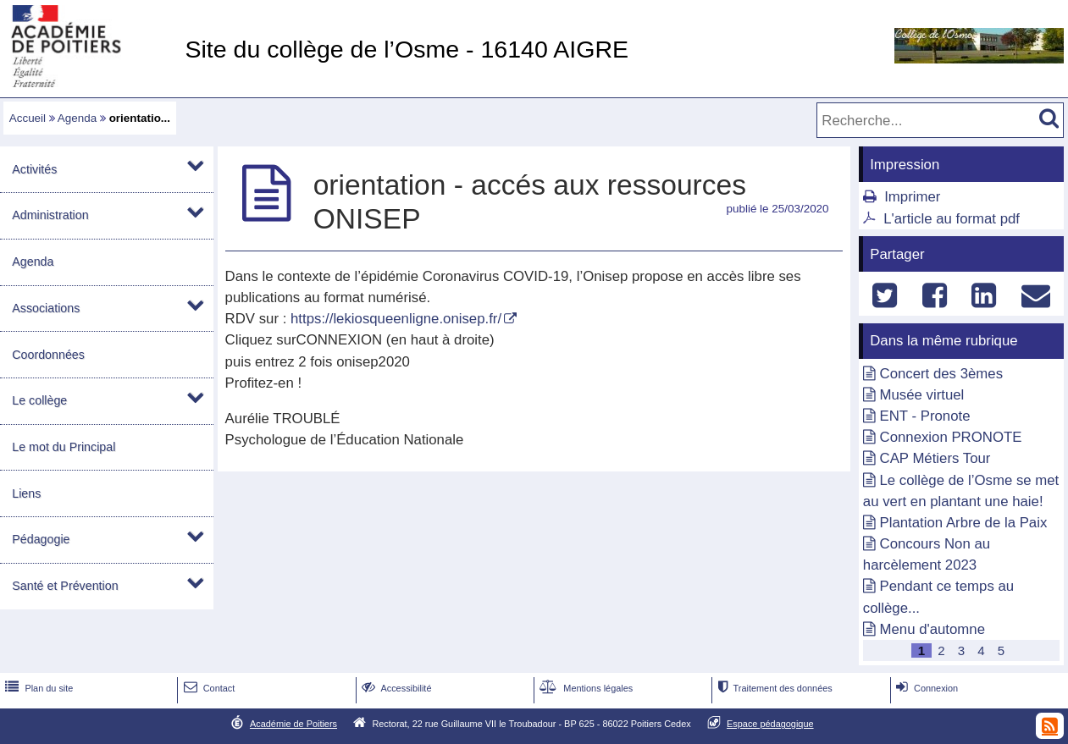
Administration (50, 215)
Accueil (27, 118)
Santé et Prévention (65, 585)
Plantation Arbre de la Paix (964, 523)
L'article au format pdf (951, 219)
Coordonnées (48, 354)
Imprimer (912, 197)
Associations (46, 308)
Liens (26, 493)
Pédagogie (40, 539)
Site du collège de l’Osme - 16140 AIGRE (406, 49)
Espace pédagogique (770, 724)
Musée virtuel (922, 395)
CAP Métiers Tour (935, 458)
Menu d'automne (932, 629)
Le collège (39, 400)
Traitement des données (773, 688)
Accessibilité (395, 688)
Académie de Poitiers (293, 724)
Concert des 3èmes (942, 374)
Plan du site (37, 688)
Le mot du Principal (63, 447)
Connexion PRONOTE (951, 437)
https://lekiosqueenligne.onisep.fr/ (396, 319)
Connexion (925, 688)
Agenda (77, 118)
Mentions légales (584, 688)
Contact (207, 688)
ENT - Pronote (925, 416)
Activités (34, 169)
